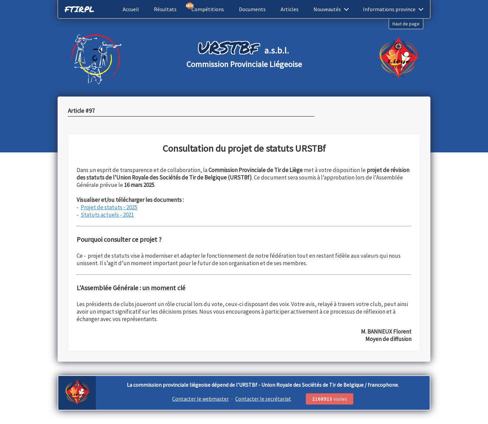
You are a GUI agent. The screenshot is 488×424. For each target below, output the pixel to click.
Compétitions (207, 9)
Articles (290, 9)
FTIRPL (79, 9)
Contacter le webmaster (200, 398)
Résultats (165, 9)
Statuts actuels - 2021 (107, 214)
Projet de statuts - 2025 (109, 207)
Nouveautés (331, 9)
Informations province (393, 9)
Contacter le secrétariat (263, 398)
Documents (252, 9)
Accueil (131, 9)
